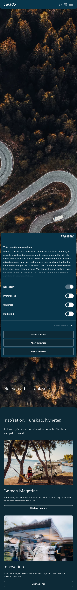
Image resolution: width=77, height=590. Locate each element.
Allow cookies (38, 334)
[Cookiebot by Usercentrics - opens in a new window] (61, 237)
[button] (65, 4)
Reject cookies (38, 351)
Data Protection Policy (19, 276)
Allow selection (38, 343)
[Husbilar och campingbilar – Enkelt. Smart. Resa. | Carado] (10, 4)
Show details (61, 325)
